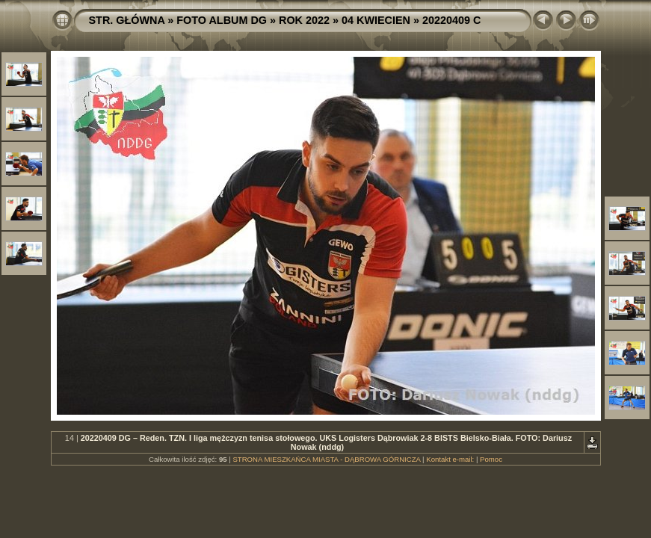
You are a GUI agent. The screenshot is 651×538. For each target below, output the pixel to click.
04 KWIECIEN (376, 20)
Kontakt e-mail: (450, 459)
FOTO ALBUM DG (221, 20)
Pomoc (491, 459)
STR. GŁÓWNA (127, 20)
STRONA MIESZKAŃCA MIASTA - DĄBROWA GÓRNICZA (326, 459)
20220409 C (451, 20)
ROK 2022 (304, 20)
